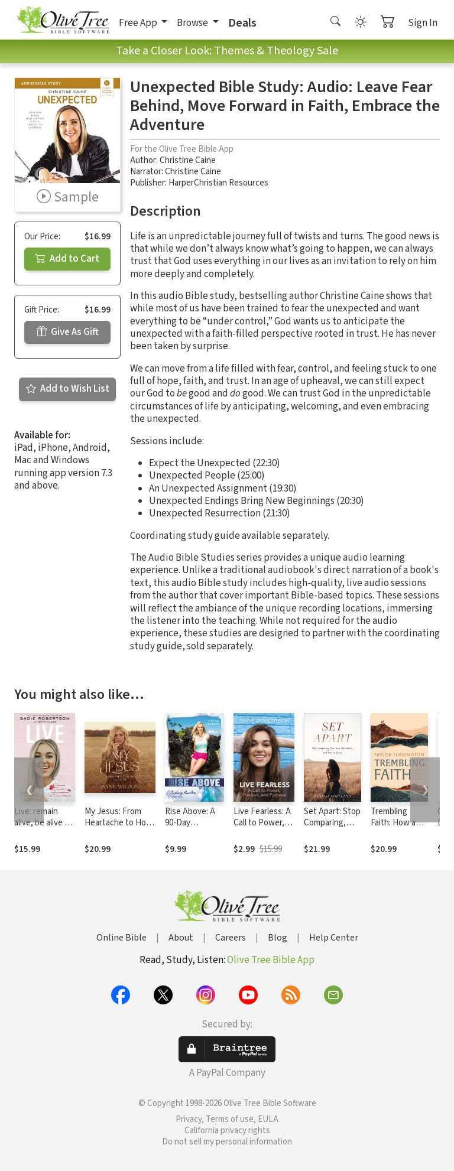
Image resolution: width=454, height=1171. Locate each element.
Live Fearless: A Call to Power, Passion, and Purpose (262, 828)
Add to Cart (67, 259)
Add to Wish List (67, 389)
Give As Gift (68, 332)
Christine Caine (188, 160)
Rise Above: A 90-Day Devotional (190, 822)
